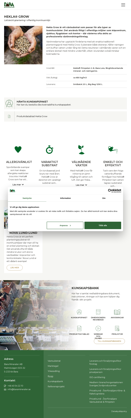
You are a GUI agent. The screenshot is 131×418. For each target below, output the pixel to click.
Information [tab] (65, 198)
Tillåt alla (103, 225)
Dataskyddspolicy (119, 411)
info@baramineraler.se (19, 389)
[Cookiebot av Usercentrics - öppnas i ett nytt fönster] (110, 191)
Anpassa (65, 225)
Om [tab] (103, 198)
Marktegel (53, 366)
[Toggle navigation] (124, 4)
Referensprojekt (56, 386)
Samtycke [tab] (27, 198)
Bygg (50, 376)
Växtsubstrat (54, 361)
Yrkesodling (54, 371)
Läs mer (14, 267)
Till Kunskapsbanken (109, 341)
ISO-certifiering (97, 377)
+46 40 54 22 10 (15, 386)
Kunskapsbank (55, 381)
